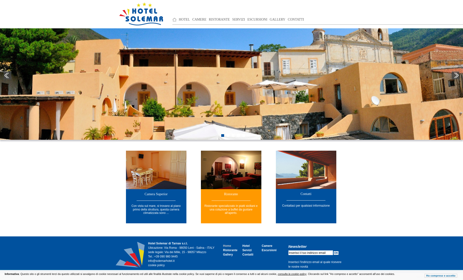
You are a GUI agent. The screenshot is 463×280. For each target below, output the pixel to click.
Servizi (238, 19)
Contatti (296, 19)
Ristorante (219, 19)
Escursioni (257, 19)
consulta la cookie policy (292, 273)
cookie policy (156, 265)
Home (227, 246)
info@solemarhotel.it (161, 261)
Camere (199, 19)
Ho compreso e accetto (441, 275)
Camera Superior (156, 194)
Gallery (278, 19)
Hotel (184, 19)
